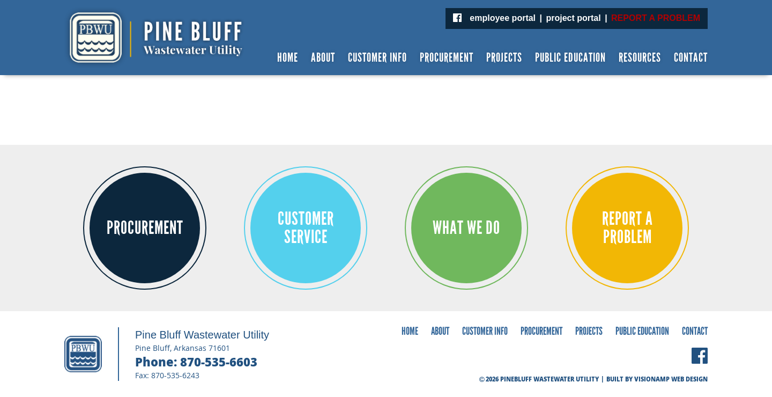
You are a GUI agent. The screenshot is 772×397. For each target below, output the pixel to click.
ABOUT (323, 57)
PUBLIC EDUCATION (570, 57)
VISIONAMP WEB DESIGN (671, 379)
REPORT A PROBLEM (655, 18)
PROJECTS (504, 57)
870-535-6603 (218, 361)
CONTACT (691, 57)
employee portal (503, 18)
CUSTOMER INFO (377, 57)
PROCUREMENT (446, 57)
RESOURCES (640, 57)
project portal (573, 18)
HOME (287, 57)
